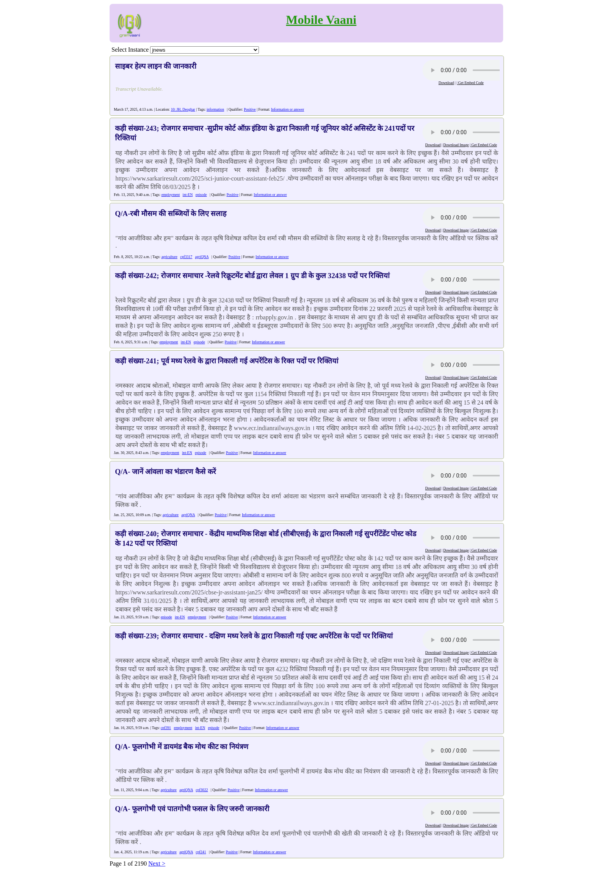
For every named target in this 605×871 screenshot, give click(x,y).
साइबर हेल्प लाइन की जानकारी (155, 66)
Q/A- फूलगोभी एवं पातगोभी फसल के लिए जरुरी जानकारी (192, 809)
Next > (156, 863)
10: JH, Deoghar (183, 109)
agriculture (169, 257)
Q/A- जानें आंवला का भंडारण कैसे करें (165, 472)
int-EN (188, 194)
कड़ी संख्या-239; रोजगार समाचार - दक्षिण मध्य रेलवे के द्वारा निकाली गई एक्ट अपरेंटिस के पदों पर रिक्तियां (254, 636)
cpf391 (166, 728)
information (215, 109)
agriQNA (202, 257)
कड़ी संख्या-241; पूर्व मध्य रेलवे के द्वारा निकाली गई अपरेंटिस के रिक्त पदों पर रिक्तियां (226, 361)
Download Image (456, 145)
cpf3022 (202, 790)
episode (201, 194)
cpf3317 (186, 257)
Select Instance (130, 49)
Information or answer (287, 109)
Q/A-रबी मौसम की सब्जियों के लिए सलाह (170, 213)
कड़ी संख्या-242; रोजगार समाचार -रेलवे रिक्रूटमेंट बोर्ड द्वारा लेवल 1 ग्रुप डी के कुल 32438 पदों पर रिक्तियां (252, 276)
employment (170, 194)
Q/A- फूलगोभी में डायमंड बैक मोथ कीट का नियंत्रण (181, 747)
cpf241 (201, 852)
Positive (250, 109)
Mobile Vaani (321, 20)
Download (446, 83)
